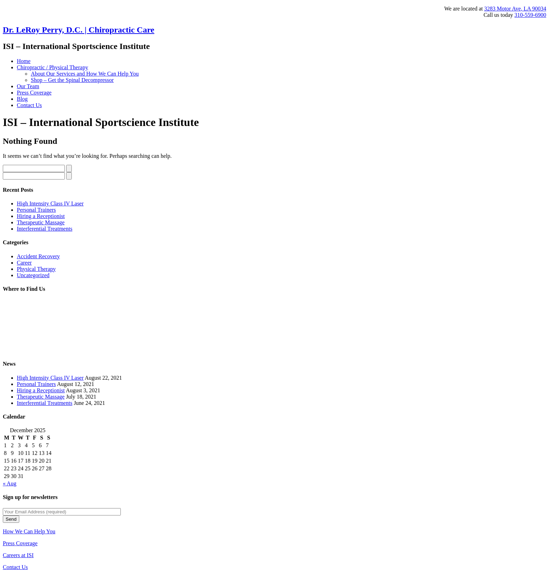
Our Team (28, 86)
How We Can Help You (29, 531)
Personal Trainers (36, 210)
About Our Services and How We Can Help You (85, 74)
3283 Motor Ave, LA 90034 (515, 9)
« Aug (9, 483)
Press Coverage (34, 93)
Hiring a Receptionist (41, 216)
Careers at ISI (18, 555)
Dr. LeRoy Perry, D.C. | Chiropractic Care (78, 29)
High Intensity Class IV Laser (50, 203)
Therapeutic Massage (40, 222)
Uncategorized (33, 275)
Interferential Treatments (44, 229)
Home (23, 61)
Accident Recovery (38, 256)
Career (24, 263)
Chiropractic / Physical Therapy (52, 67)
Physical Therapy (36, 269)
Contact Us (29, 105)
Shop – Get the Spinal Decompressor (72, 80)
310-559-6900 (530, 15)
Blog (22, 99)
